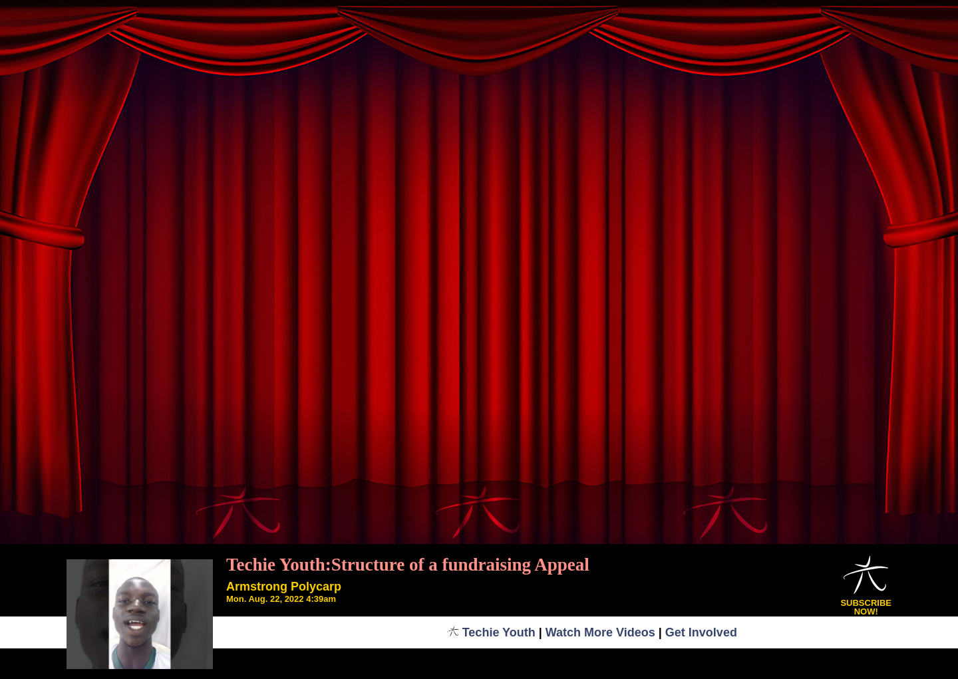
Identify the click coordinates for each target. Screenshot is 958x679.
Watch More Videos (600, 632)
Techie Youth (491, 632)
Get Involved (701, 632)
